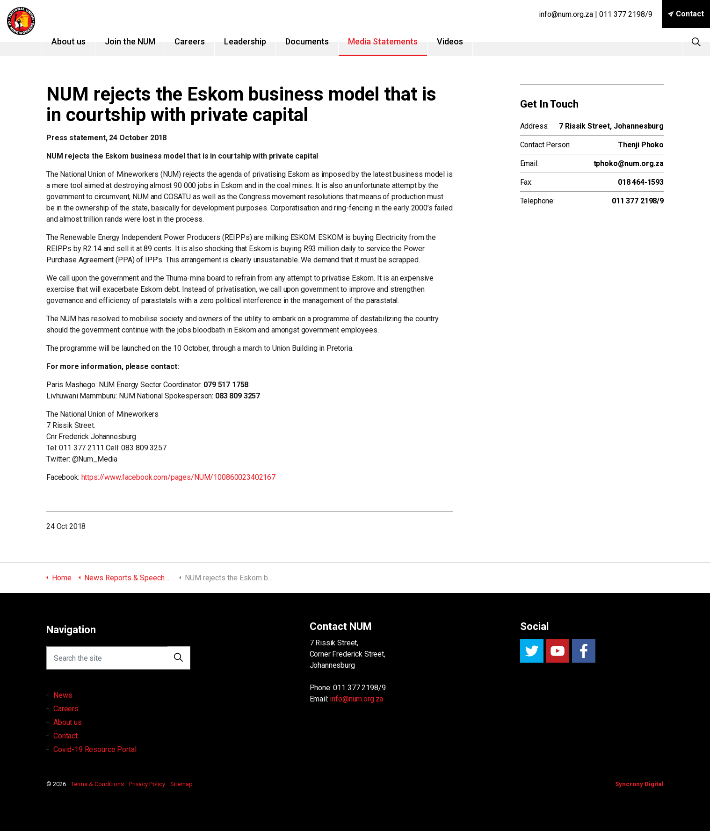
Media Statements (397, 41)
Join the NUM (144, 41)
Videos (464, 41)
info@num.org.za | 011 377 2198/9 (595, 14)
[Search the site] (118, 661)
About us (82, 41)
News (62, 705)
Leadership (259, 41)
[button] (178, 661)
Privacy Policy (147, 784)
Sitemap (181, 784)
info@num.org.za (356, 698)
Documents (321, 41)
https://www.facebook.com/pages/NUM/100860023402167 (178, 477)
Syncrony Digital (639, 784)
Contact (686, 14)
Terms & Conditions (97, 784)
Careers (203, 41)
